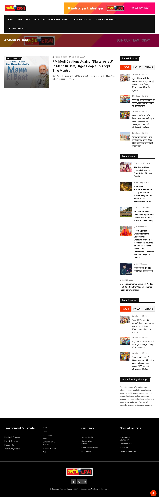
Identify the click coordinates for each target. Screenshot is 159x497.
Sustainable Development (56, 19)
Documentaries (126, 444)
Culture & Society (17, 29)
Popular (137, 67)
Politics (46, 452)
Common (149, 67)
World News (24, 19)
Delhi (45, 431)
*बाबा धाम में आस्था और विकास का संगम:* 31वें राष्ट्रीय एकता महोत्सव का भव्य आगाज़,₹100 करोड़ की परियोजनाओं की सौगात (143, 121)
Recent (125, 67)
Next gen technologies (100, 489)
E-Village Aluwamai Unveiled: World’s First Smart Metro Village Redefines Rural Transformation (136, 287)
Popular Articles (49, 448)
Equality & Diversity (12, 437)
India (36, 19)
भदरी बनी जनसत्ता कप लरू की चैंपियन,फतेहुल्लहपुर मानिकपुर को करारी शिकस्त (143, 103)
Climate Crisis (87, 437)
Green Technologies (89, 447)
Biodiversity (86, 451)
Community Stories (12, 449)
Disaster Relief (10, 445)
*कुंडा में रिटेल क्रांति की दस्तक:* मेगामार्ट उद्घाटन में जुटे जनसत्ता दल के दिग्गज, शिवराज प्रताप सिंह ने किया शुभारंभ (143, 84)
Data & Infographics (128, 451)
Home (10, 19)
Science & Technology (107, 19)
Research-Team (61, 57)
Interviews (124, 447)
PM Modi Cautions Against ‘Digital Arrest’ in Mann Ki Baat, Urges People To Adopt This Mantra (83, 65)
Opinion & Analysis (82, 19)
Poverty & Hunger (11, 441)
